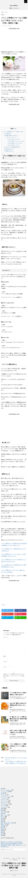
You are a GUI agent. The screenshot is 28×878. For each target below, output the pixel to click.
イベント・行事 (5, 791)
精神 (2, 832)
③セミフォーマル (15, 143)
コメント (5, 637)
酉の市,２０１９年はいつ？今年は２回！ (12, 841)
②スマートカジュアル (16, 141)
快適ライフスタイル (14, 870)
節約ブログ (4, 824)
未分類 (2, 818)
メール (5, 661)
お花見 (2, 793)
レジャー (3, 805)
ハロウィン (4, 799)
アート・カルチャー (6, 790)
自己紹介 (19, 858)
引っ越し (13, 858)
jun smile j (14, 5)
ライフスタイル (5, 804)
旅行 (2, 813)
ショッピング (4, 797)
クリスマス (4, 794)
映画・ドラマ (4, 815)
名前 (4, 656)
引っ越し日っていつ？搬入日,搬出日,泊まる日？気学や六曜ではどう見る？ (18, 718)
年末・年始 (4, 812)
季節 (2, 810)
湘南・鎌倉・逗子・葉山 (7, 822)
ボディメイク (4, 802)
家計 (2, 827)
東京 (2, 819)
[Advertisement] (14, 39)
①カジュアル (14, 139)
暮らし (3, 604)
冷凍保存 (3, 826)
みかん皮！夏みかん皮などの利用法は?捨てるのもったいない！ (18, 705)
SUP (2, 788)
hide (15, 128)
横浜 (2, 821)
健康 (2, 808)
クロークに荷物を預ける (12, 147)
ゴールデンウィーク (6, 796)
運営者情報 (15, 859)
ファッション (4, 801)
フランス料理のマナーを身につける (12, 131)
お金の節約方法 (6, 858)
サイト (4, 667)
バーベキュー (4, 807)
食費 (2, 830)
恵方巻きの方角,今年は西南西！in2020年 (12, 843)
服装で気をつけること (11, 135)
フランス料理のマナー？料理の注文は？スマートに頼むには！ (18, 746)
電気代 (2, 829)
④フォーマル (14, 145)
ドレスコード (11, 137)
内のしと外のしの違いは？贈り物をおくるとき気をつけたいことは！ (18, 732)
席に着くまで (9, 149)
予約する (7, 133)
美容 (2, 833)
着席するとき (9, 151)
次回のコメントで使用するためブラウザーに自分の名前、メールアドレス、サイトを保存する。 (13, 675)
